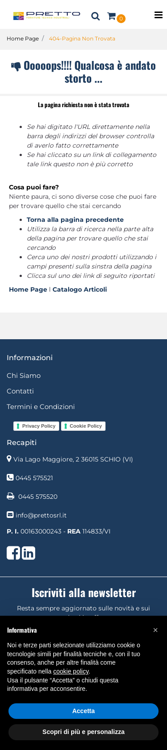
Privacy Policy (39, 426)
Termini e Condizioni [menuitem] (41, 406)
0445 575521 (34, 478)
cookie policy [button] (71, 671)
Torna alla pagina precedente (75, 220)
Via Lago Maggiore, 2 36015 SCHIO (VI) (73, 459)
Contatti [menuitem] (20, 391)
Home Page (23, 38)
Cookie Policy (86, 426)
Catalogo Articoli (80, 289)
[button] (155, 630)
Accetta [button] (83, 710)
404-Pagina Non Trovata (82, 38)
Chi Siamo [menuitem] (24, 375)
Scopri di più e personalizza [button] (83, 731)
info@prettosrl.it (41, 515)
